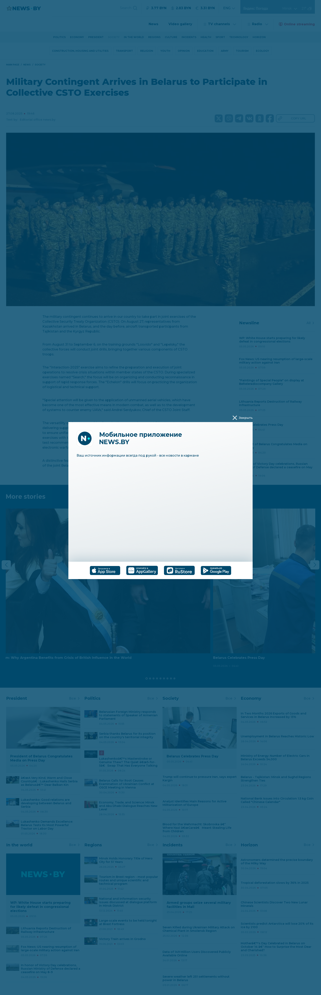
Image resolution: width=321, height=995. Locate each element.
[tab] (105, 570)
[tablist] (160, 570)
